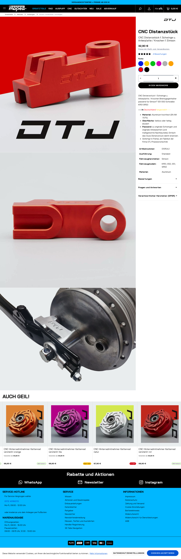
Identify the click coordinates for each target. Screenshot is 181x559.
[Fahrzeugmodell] (159, 9)
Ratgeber (69, 510)
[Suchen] (140, 8)
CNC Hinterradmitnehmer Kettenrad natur (112, 450)
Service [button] (68, 491)
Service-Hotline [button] (14, 491)
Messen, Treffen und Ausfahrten (79, 521)
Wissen (68, 496)
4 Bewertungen (160, 54)
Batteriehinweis (132, 510)
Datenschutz (131, 500)
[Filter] (4, 8)
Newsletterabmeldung (75, 517)
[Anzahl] (158, 78)
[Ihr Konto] (149, 8)
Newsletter (70, 514)
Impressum (130, 496)
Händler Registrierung (74, 524)
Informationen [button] (133, 491)
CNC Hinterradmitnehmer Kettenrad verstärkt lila (67, 450)
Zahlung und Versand (134, 503)
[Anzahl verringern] (141, 78)
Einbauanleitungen (73, 503)
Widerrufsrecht (132, 514)
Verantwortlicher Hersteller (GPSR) (156, 196)
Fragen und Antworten (149, 187)
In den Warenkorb (158, 85)
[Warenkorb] (172, 8)
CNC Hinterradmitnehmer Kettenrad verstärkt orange (22, 450)
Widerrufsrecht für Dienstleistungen (141, 517)
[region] (90, 434)
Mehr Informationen (98, 553)
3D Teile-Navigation (73, 528)
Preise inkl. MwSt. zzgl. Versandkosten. (154, 49)
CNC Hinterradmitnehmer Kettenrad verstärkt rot (157, 450)
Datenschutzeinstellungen (128, 553)
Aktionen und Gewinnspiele (77, 500)
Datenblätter (71, 507)
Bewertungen (145, 179)
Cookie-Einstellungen (135, 507)
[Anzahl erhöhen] (176, 78)
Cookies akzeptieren (162, 553)
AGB (127, 521)
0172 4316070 (12, 501)
